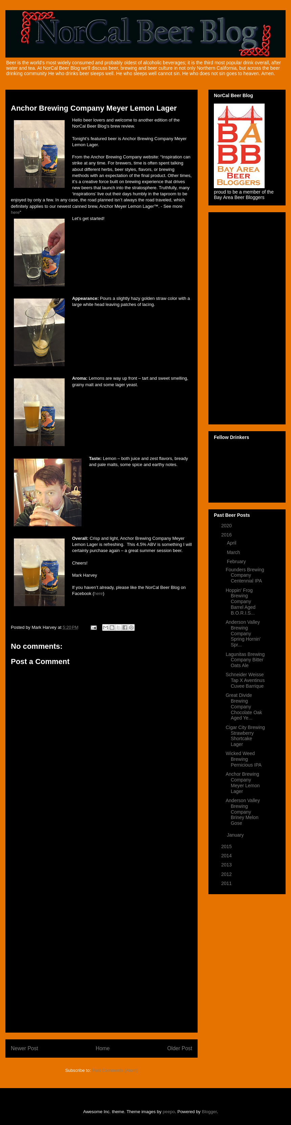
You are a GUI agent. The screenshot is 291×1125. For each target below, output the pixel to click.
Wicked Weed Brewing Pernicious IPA (244, 759)
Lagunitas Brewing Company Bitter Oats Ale (245, 660)
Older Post (179, 1048)
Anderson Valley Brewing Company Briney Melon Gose (243, 812)
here (15, 212)
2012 (227, 874)
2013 (227, 864)
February (237, 561)
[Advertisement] (101, 925)
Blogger (209, 1111)
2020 (227, 525)
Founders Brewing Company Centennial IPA (245, 575)
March (234, 552)
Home (103, 1048)
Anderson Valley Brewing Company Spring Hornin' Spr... (243, 633)
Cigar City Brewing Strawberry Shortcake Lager (245, 736)
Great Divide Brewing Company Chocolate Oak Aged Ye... (244, 706)
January (236, 835)
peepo (169, 1111)
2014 (227, 855)
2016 (227, 534)
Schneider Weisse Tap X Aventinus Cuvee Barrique (245, 680)
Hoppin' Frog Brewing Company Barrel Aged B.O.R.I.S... (240, 602)
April (232, 543)
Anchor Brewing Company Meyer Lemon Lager (243, 782)
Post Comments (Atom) (115, 1070)
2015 (227, 846)
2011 (227, 883)
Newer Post (24, 1048)
